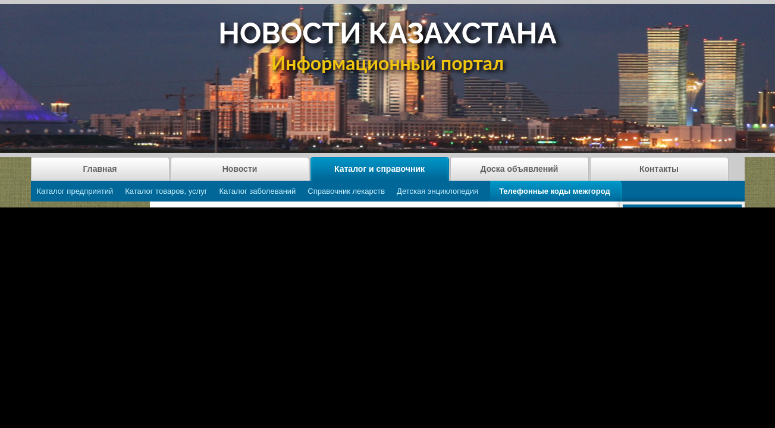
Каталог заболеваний (257, 191)
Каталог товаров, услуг (166, 191)
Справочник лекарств (346, 191)
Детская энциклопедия (437, 191)
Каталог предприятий (75, 191)
